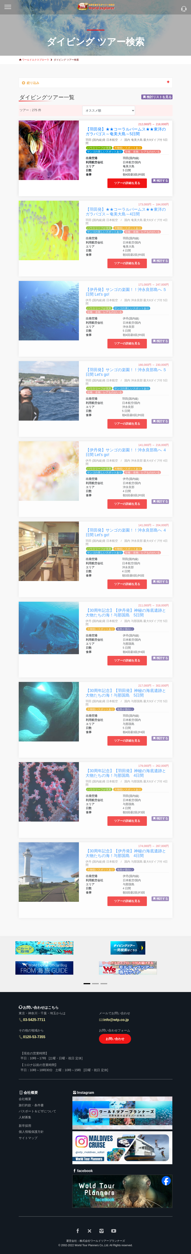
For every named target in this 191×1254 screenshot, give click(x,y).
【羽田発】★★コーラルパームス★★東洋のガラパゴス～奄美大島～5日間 (126, 131)
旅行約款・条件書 (31, 1105)
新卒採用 (25, 1125)
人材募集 (25, 1117)
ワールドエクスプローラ (35, 59)
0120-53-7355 (34, 1037)
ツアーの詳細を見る (127, 183)
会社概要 (25, 1099)
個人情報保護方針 (31, 1131)
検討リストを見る (159, 97)
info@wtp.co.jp (116, 1020)
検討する (162, 180)
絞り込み (95, 82)
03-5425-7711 (34, 1020)
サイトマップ (28, 1138)
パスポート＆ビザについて (37, 1111)
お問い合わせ (115, 1039)
